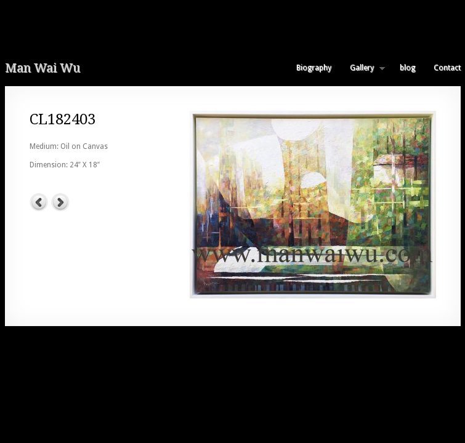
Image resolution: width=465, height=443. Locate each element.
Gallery (363, 67)
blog (407, 67)
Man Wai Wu (42, 67)
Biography (313, 67)
